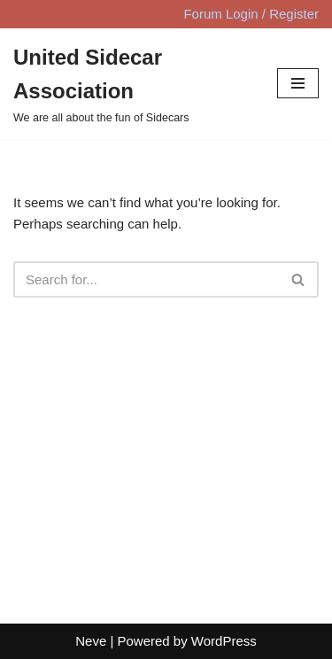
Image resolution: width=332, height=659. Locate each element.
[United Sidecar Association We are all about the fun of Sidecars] (132, 84)
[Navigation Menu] (298, 83)
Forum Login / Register (251, 13)
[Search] (146, 279)
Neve (90, 640)
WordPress (224, 640)
